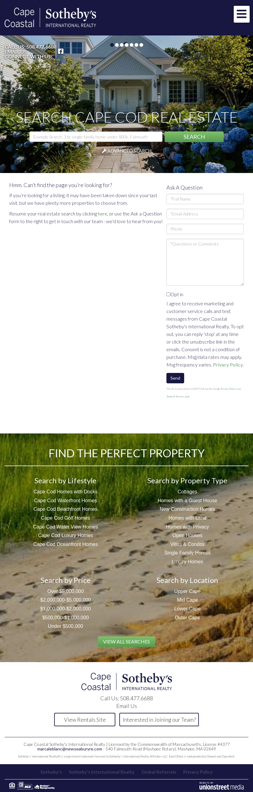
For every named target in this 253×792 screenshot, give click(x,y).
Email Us (16, 51)
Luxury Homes (187, 561)
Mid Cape (187, 599)
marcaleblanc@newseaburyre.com (69, 748)
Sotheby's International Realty (101, 772)
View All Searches (126, 641)
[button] (194, 136)
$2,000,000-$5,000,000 (65, 599)
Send (175, 378)
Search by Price (66, 580)
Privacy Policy (228, 364)
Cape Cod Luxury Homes (65, 535)
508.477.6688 (41, 47)
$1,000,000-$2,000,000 (65, 608)
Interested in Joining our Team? (159, 719)
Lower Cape (187, 608)
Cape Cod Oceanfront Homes (65, 544)
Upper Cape (187, 591)
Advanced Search (129, 150)
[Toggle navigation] (241, 14)
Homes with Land (187, 518)
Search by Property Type (187, 480)
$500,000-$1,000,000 (65, 617)
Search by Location (187, 580)
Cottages (187, 491)
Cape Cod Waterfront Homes (65, 500)
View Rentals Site (85, 719)
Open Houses (188, 535)
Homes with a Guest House (187, 500)
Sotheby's (51, 772)
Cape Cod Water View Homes (65, 526)
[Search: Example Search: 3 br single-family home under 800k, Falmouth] (95, 136)
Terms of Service (175, 396)
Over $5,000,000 (65, 591)
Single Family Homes (187, 552)
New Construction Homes (187, 509)
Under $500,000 (65, 626)
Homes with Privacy (187, 526)
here (102, 213)
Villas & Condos (187, 544)
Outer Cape (187, 617)
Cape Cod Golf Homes (65, 518)
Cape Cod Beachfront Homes (66, 509)
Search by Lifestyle (65, 480)
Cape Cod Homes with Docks (66, 491)
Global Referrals (158, 772)
